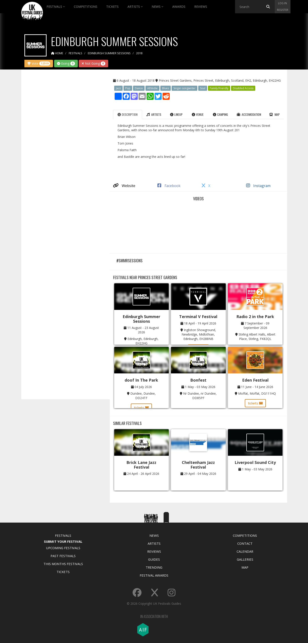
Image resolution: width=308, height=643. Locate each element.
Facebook (168, 185)
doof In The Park (141, 380)
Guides (154, 559)
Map (244, 567)
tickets (141, 407)
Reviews (200, 6)
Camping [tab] (220, 114)
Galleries (245, 559)
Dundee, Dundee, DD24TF (143, 395)
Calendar (245, 551)
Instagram (258, 185)
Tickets (112, 6)
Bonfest (198, 380)
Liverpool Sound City (255, 462)
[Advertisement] (62, 142)
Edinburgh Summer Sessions (141, 319)
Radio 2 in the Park (255, 316)
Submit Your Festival (63, 541)
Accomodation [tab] (249, 114)
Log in (282, 3)
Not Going (93, 63)
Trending (154, 567)
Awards (178, 6)
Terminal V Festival (198, 316)
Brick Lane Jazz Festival (141, 465)
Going (66, 63)
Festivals (56, 6)
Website (124, 185)
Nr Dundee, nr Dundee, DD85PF (200, 395)
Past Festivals (63, 556)
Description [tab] (127, 114)
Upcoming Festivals (63, 548)
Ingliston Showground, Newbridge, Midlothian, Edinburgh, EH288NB (199, 334)
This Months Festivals (63, 564)
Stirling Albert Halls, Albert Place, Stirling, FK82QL (257, 336)
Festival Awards (154, 575)
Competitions (85, 6)
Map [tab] (274, 114)
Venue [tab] (198, 114)
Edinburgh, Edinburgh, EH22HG (143, 341)
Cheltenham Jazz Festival (198, 465)
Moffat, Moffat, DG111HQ (257, 393)
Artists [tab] (153, 114)
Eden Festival (255, 380)
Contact (245, 543)
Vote (38, 63)
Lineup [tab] (176, 114)
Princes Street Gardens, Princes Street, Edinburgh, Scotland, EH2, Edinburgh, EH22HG (220, 80)
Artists (135, 6)
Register (282, 10)
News (157, 6)
